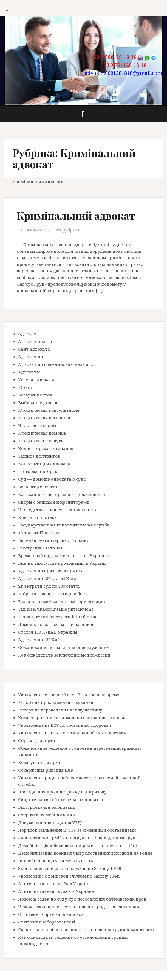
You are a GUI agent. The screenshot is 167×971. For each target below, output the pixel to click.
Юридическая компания (44, 417)
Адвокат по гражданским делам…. (55, 364)
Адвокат (36, 230)
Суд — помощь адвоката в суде (52, 479)
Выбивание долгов (38, 402)
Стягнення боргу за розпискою (51, 914)
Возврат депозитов (39, 486)
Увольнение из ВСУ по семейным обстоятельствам (72, 732)
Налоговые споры (37, 425)
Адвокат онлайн (35, 341)
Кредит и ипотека (37, 517)
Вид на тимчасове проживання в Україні (62, 563)
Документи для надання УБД (49, 822)
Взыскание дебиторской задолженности (61, 494)
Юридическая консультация (48, 410)
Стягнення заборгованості (46, 922)
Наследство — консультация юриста (58, 509)
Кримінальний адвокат (76, 215)
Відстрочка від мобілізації (47, 807)
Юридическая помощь (42, 433)
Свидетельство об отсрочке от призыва (60, 799)
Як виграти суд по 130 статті (49, 586)
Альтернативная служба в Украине (56, 891)
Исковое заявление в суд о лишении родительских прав (78, 906)
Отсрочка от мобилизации (46, 814)
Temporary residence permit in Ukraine (57, 616)
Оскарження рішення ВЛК (45, 770)
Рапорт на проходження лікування (55, 702)
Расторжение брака (39, 471)
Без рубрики (67, 230)
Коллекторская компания (45, 448)
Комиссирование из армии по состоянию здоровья (73, 717)
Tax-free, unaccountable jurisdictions (55, 609)
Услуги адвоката (36, 379)
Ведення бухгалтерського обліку (53, 540)
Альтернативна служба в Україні (53, 883)
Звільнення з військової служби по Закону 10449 (69, 868)
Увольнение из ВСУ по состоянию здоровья (64, 725)
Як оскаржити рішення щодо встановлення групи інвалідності (86, 929)
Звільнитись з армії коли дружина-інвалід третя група (78, 837)
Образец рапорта (36, 740)
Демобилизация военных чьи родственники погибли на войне (85, 853)
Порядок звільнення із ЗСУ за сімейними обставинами (77, 830)
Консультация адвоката (44, 463)
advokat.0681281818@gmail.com (123, 73)
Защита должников (39, 456)
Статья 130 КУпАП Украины (47, 632)
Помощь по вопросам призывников (56, 624)
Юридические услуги (41, 440)
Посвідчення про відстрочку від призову (62, 792)
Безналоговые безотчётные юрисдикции (61, 601)
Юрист (25, 387)
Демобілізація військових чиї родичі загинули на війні (77, 845)
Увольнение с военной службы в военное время (69, 694)
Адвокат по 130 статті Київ (47, 578)
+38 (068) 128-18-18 (114, 57)
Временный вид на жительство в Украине (63, 555)
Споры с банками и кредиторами (53, 502)
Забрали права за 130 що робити (53, 593)
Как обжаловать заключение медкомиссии (64, 655)
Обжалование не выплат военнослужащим (64, 647)
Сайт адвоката (34, 349)
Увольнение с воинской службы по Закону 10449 (69, 876)
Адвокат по (30, 356)
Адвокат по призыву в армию (50, 570)
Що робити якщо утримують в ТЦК (56, 860)
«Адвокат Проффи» (38, 532)
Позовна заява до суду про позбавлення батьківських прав (82, 899)
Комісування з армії (40, 762)
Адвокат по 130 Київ (39, 639)
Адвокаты (29, 372)
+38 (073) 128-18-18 (123, 65)
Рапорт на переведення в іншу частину (60, 710)
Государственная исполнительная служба (63, 525)
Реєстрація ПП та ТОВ (41, 548)
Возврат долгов (35, 395)
